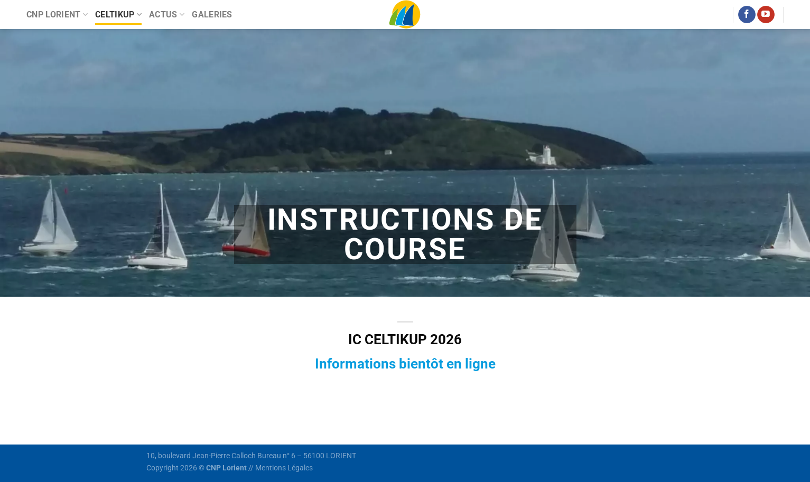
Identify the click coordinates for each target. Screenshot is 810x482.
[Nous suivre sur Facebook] (747, 15)
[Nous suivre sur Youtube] (766, 15)
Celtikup (118, 15)
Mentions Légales (284, 468)
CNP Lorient (57, 15)
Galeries (212, 15)
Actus (166, 15)
